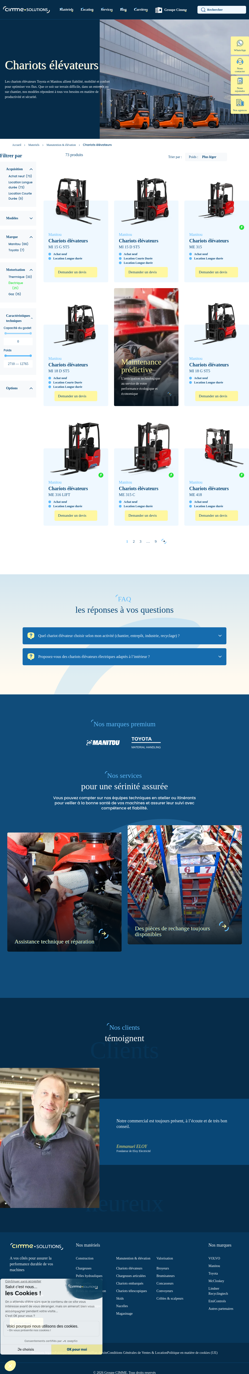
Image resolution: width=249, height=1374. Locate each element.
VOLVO (214, 1258)
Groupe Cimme (171, 10)
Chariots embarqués (129, 1283)
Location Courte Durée (26, 1295)
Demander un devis (72, 272)
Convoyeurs (165, 1291)
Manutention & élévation (61, 145)
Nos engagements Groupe (28, 1303)
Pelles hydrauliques (89, 1276)
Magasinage (124, 1313)
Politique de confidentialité (73, 1353)
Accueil (16, 145)
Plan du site (99, 1353)
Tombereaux (84, 1298)
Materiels (33, 145)
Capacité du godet (17, 328)
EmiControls (217, 1301)
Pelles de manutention (91, 1291)
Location (87, 9)
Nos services (18, 1288)
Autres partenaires (220, 1309)
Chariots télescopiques (131, 1291)
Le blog (15, 1310)
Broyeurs (163, 1268)
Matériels (66, 9)
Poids (8, 350)
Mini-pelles (84, 1283)
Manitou (214, 1266)
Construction (84, 1258)
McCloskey (216, 1281)
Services (107, 9)
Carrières (141, 9)
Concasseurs (165, 1283)
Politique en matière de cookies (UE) (192, 1353)
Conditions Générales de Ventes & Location (137, 1353)
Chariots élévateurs (129, 1268)
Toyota (213, 1273)
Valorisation (165, 1258)
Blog (123, 9)
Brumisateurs (166, 1276)
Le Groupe (18, 1280)
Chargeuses (83, 1268)
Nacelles (122, 1306)
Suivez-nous (22, 1323)
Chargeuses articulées (131, 1276)
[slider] (5, 333)
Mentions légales (42, 1353)
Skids (120, 1298)
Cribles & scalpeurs (170, 1298)
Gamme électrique (88, 1306)
